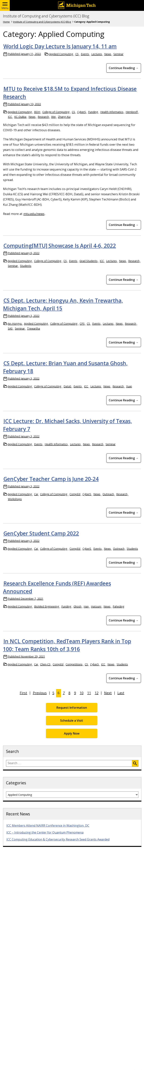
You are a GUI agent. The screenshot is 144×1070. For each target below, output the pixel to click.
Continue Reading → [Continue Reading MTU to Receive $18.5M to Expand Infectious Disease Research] (124, 225)
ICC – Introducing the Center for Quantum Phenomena (44, 832)
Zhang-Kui (64, 116)
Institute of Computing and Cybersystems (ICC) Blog (46, 16)
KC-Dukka (20, 116)
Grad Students (89, 261)
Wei (53, 116)
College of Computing (56, 112)
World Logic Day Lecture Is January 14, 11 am (60, 46)
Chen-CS (45, 664)
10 (81, 693)
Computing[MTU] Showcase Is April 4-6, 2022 (59, 245)
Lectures (96, 54)
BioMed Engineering (46, 606)
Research (43, 116)
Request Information (71, 708)
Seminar (118, 54)
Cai (36, 494)
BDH (37, 112)
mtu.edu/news (33, 214)
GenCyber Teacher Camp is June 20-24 (51, 478)
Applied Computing (61, 54)
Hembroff (132, 112)
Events (85, 54)
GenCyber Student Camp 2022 (41, 533)
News (107, 54)
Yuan (129, 386)
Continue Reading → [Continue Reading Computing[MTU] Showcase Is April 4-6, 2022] (124, 280)
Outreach (108, 494)
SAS (10, 328)
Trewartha (33, 328)
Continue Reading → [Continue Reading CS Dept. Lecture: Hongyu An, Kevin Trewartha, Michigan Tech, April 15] (124, 342)
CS (77, 54)
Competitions (74, 664)
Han (86, 606)
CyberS (81, 112)
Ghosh (77, 606)
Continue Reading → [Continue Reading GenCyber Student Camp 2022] (124, 562)
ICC (10, 116)
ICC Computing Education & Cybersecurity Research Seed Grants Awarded (58, 839)
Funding (93, 112)
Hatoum (96, 606)
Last (120, 693)
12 (96, 693)
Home (6, 21)
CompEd (75, 494)
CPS (82, 323)
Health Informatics (111, 112)
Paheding (118, 606)
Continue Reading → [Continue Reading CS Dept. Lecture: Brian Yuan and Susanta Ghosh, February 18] (124, 400)
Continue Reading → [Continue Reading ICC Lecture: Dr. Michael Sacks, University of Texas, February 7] (124, 458)
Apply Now (72, 733)
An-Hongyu (15, 323)
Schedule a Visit (71, 720)
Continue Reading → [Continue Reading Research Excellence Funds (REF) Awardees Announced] (124, 620)
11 (89, 693)
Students (25, 266)
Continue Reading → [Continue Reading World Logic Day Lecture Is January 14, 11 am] (124, 68)
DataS (67, 386)
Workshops (15, 499)
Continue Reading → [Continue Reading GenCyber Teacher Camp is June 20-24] (124, 512)
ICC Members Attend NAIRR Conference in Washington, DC (47, 825)
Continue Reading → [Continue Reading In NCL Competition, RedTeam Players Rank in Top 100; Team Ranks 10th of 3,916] (124, 678)
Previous (40, 693)
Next (108, 693)
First (23, 693)
